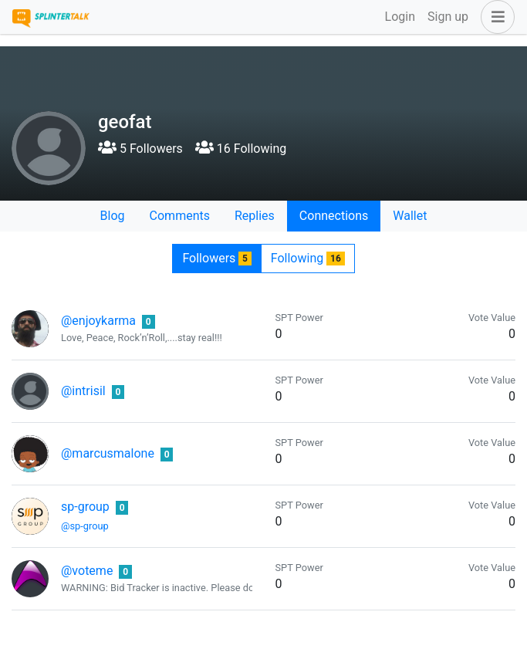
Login (400, 16)
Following (308, 258)
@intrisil (83, 391)
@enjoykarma (98, 320)
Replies (255, 215)
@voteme (87, 570)
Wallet (410, 215)
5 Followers (140, 148)
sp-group (85, 506)
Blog (112, 215)
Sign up (447, 16)
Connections (333, 215)
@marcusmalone (107, 453)
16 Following (240, 148)
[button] (495, 17)
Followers (216, 258)
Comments (180, 215)
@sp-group (85, 526)
